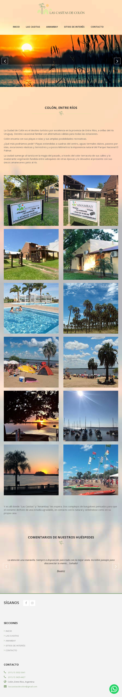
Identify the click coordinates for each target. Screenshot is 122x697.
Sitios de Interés (74, 26)
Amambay (52, 26)
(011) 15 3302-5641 (16, 672)
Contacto (97, 26)
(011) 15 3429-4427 (16, 677)
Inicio (16, 26)
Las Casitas (33, 26)
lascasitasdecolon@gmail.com (22, 686)
